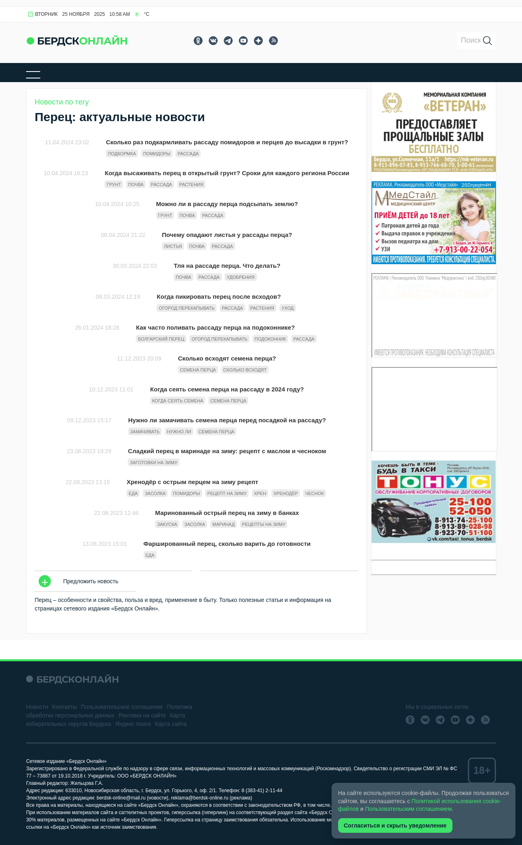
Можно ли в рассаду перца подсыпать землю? (227, 203)
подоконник (270, 339)
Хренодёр (285, 493)
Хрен (260, 493)
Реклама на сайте (142, 715)
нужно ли (179, 431)
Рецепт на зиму (227, 493)
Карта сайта (171, 724)
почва (136, 184)
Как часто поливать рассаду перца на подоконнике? (215, 327)
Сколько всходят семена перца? (227, 358)
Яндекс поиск (133, 724)
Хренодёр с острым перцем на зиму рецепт (192, 481)
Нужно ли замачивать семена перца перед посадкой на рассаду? (227, 420)
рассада (188, 153)
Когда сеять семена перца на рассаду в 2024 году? (227, 389)
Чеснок (314, 493)
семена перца (198, 369)
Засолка (155, 493)
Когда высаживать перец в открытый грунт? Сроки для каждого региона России (227, 172)
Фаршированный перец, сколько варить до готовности (227, 543)
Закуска (167, 524)
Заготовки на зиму (153, 462)
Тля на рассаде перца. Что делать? (227, 265)
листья (173, 246)
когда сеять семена (177, 400)
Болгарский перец (161, 339)
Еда (133, 493)
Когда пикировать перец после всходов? (219, 296)
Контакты (64, 707)
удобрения (240, 277)
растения (191, 184)
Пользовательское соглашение (122, 707)
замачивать (144, 431)
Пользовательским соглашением (408, 809)
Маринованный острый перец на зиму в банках (227, 512)
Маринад (223, 524)
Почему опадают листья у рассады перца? (227, 234)
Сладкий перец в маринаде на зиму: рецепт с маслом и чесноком (227, 450)
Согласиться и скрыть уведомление (395, 825)
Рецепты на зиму (264, 524)
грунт (114, 184)
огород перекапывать (186, 308)
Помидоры (156, 153)
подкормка (122, 153)
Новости (37, 707)
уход (288, 308)
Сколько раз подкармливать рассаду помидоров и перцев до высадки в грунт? (227, 142)
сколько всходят (245, 369)
